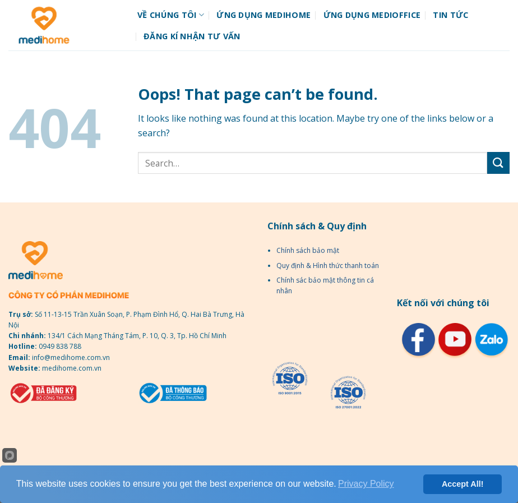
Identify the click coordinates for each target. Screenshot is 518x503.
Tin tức (450, 15)
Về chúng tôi (170, 15)
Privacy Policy (366, 483)
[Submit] (498, 163)
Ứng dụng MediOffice (371, 15)
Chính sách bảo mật (307, 250)
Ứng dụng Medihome (263, 15)
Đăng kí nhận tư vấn (192, 36)
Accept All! (463, 483)
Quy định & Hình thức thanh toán (327, 265)
